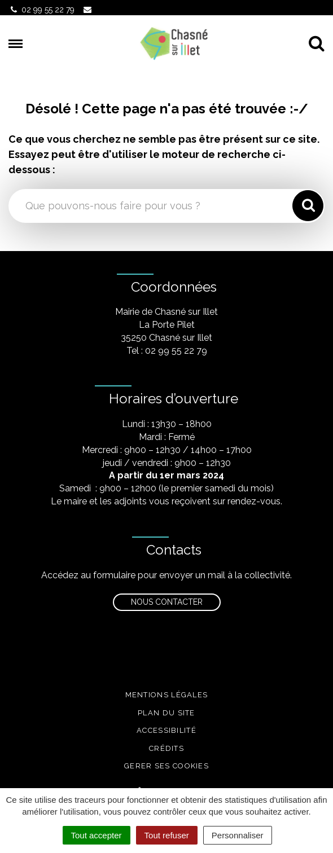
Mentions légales (166, 695)
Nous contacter (167, 601)
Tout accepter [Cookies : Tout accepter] (96, 835)
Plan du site (166, 713)
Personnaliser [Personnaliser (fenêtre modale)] (238, 835)
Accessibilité (166, 730)
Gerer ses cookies (166, 766)
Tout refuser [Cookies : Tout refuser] (166, 835)
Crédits (166, 748)
